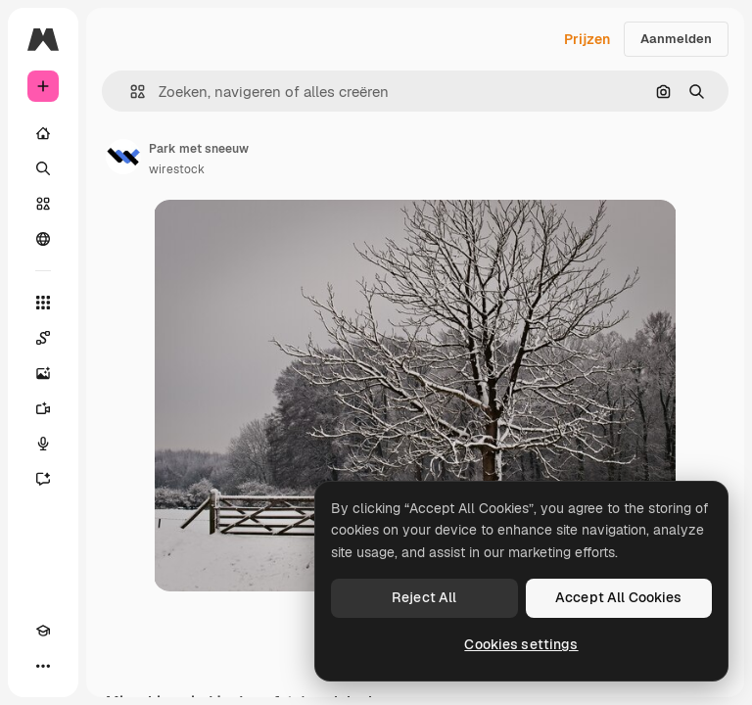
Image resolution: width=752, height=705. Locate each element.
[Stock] (43, 203)
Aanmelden (676, 38)
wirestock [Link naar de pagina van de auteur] (177, 169)
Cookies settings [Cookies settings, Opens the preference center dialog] (521, 644)
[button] (130, 91)
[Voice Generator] (43, 443)
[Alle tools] (43, 302)
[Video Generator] (43, 408)
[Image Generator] (43, 373)
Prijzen (587, 39)
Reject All (424, 597)
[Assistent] (43, 478)
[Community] (43, 239)
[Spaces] (43, 337)
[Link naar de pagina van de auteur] (123, 156)
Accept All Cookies (618, 597)
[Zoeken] (43, 168)
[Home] (43, 133)
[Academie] (43, 630)
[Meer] (43, 666)
